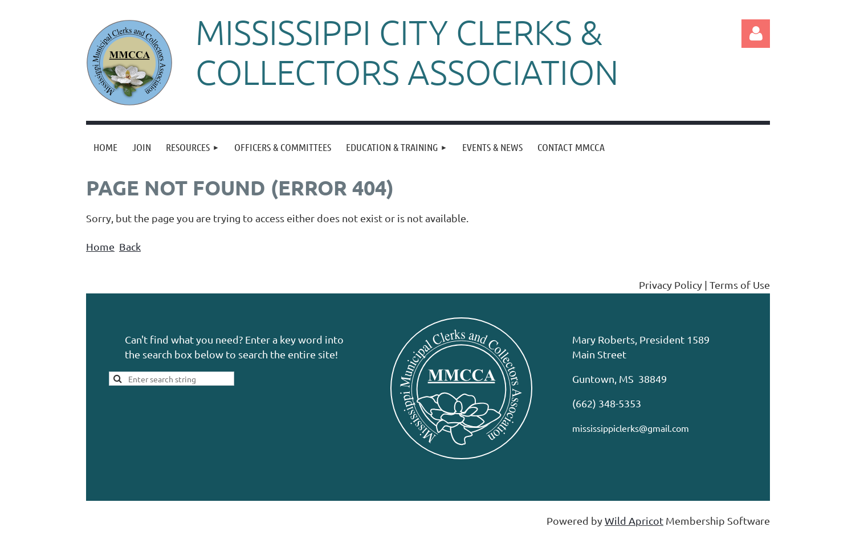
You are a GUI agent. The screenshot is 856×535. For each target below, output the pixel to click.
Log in (755, 33)
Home (100, 246)
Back (130, 246)
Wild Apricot (634, 520)
